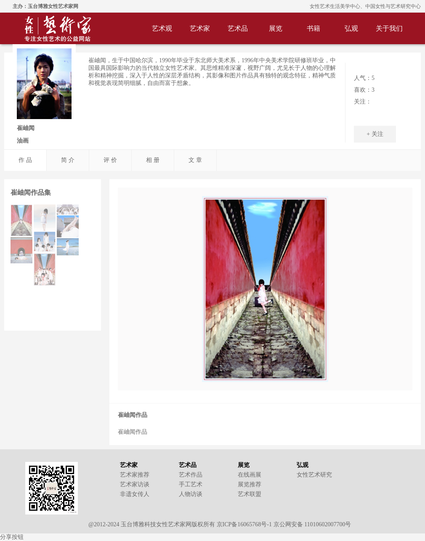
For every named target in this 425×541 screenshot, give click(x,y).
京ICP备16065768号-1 (244, 524)
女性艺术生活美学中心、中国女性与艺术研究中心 (365, 6)
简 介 (67, 160)
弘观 (351, 28)
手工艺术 (190, 484)
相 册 (152, 160)
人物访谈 (190, 494)
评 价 (110, 160)
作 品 (25, 160)
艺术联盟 (249, 494)
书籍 (313, 28)
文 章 (195, 160)
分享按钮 (12, 537)
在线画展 (249, 475)
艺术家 (200, 28)
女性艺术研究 (314, 475)
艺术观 (162, 28)
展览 (275, 28)
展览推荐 (249, 484)
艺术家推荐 (134, 475)
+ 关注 (375, 134)
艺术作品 (190, 475)
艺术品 (238, 28)
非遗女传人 (134, 494)
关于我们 (389, 28)
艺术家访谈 (134, 484)
